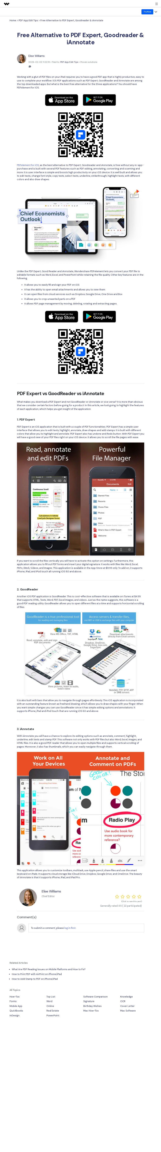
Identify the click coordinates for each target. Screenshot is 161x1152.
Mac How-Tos (91, 1010)
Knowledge (126, 996)
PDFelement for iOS (28, 87)
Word (49, 1001)
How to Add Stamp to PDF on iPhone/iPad (35, 978)
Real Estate (52, 1010)
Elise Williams (36, 56)
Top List (50, 996)
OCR (122, 1001)
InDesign (15, 1015)
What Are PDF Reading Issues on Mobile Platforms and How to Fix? (49, 969)
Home (13, 20)
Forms (13, 1001)
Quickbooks (16, 1010)
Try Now (147, 12)
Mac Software (128, 1010)
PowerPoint (52, 1015)
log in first (69, 928)
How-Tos (15, 996)
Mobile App (16, 1006)
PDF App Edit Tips (28, 20)
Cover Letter (127, 1006)
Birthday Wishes (92, 1006)
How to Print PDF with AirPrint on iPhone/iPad (37, 974)
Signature (88, 1001)
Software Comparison (95, 996)
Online (50, 1006)
